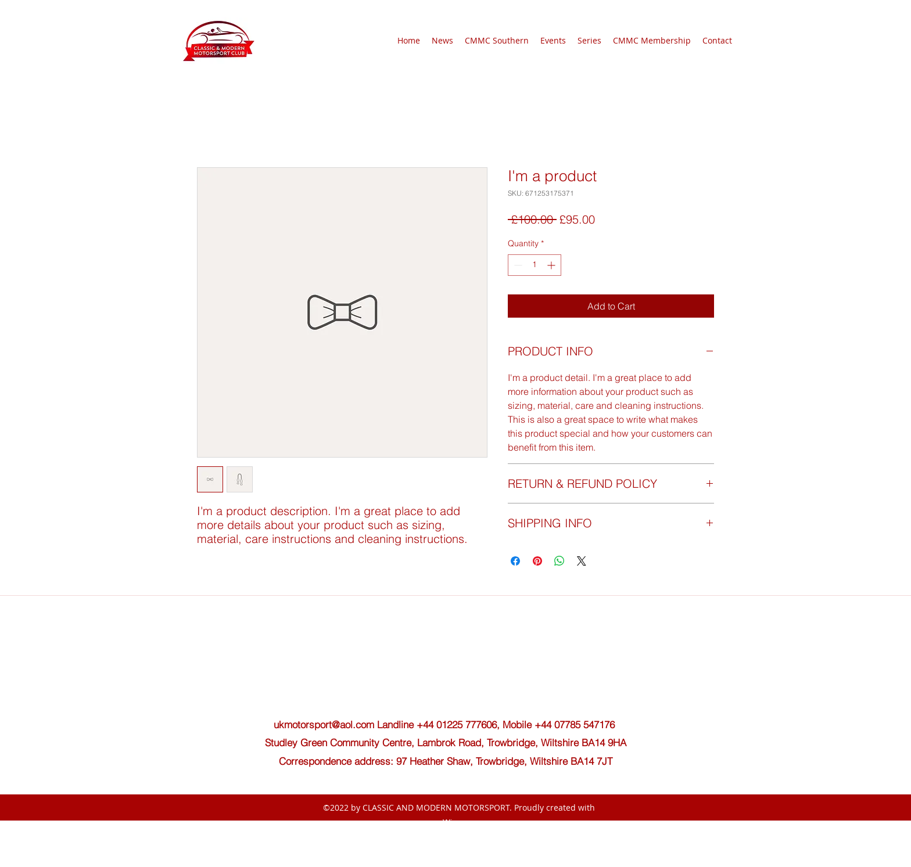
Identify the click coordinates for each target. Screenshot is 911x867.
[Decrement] (517, 265)
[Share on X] (582, 561)
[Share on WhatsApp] (559, 561)
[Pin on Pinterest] (537, 561)
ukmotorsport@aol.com (324, 724)
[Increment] (552, 265)
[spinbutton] (534, 265)
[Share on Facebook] (515, 561)
